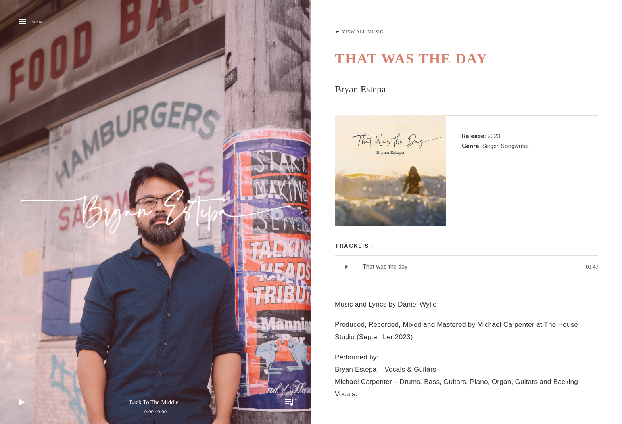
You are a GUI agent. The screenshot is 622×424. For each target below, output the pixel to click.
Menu (38, 21)
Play (21, 402)
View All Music (363, 31)
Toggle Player (289, 402)
